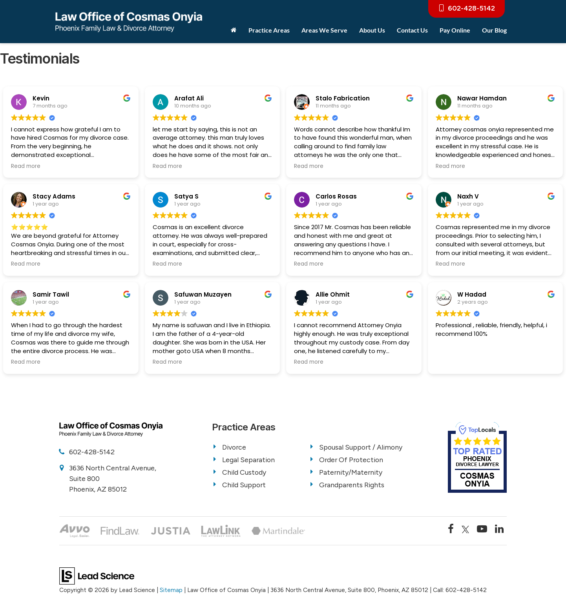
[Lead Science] (96, 575)
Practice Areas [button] (269, 30)
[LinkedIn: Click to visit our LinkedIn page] (499, 530)
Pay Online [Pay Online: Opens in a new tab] (455, 30)
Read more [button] (25, 166)
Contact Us (412, 30)
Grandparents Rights (352, 485)
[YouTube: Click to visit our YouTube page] (482, 530)
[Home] (234, 30)
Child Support (244, 485)
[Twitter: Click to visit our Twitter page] (465, 530)
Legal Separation (249, 459)
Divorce (234, 447)
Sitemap (171, 590)
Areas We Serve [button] (324, 30)
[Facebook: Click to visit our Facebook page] (451, 530)
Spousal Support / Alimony (361, 447)
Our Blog (494, 30)
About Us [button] (372, 30)
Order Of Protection (352, 459)
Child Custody (244, 472)
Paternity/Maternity (351, 472)
